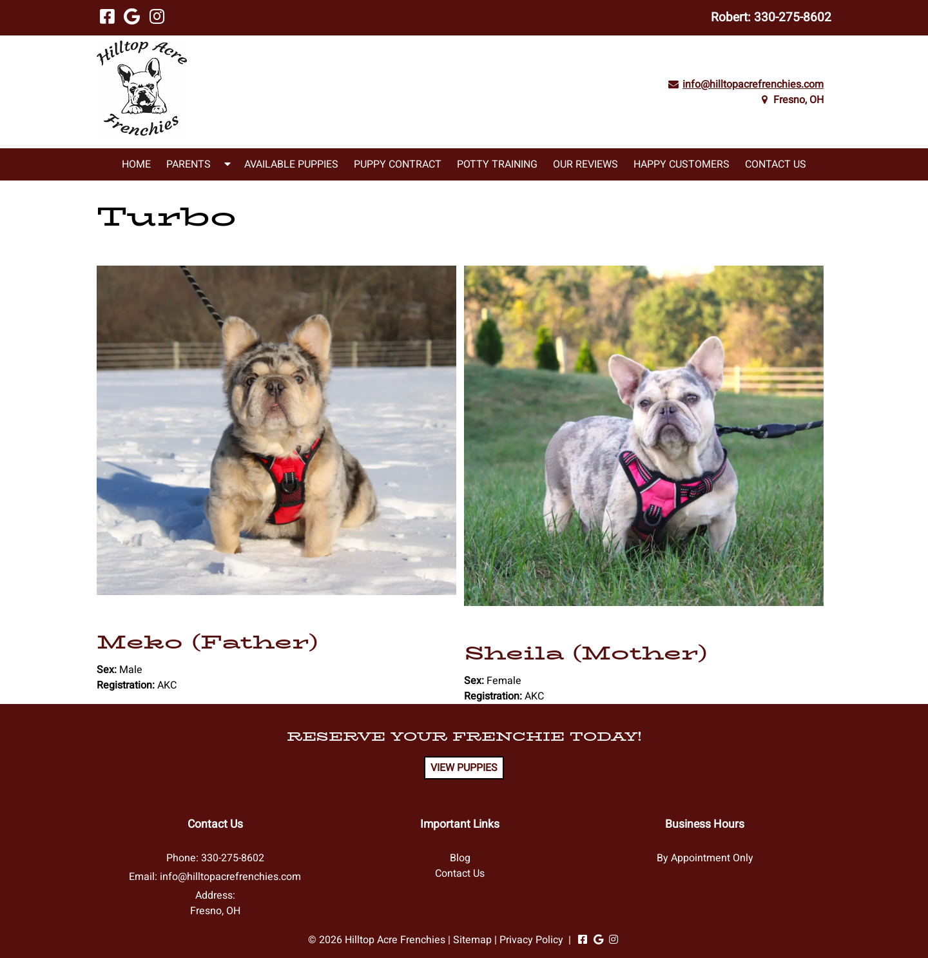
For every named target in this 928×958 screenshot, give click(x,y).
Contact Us (775, 164)
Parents (188, 164)
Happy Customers (681, 164)
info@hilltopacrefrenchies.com (753, 84)
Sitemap (472, 940)
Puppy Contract (397, 164)
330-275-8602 (792, 17)
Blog (460, 858)
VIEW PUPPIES (464, 768)
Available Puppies (291, 164)
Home (136, 164)
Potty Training (497, 164)
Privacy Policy (531, 940)
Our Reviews (585, 164)
